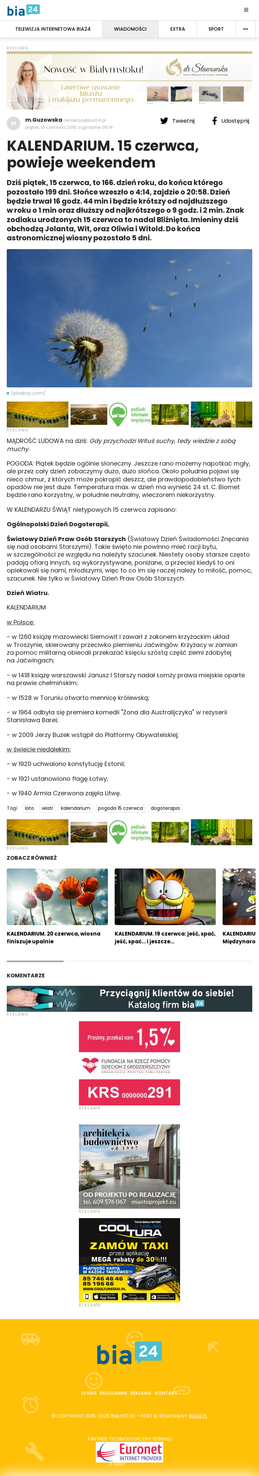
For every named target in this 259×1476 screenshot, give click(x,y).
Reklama (140, 1393)
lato (29, 808)
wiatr (47, 808)
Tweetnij (178, 121)
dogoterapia (165, 808)
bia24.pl (198, 1416)
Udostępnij (230, 121)
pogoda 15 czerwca (120, 808)
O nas (89, 1393)
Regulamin (113, 1393)
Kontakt (166, 1393)
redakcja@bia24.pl (85, 120)
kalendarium (75, 808)
